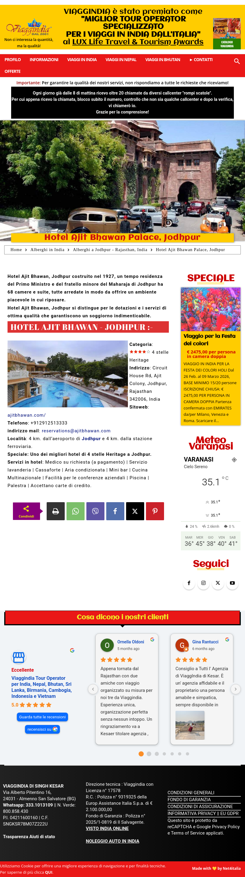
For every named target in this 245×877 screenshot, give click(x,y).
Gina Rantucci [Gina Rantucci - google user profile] (205, 641)
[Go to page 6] (187, 753)
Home (16, 249)
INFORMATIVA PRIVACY (192, 813)
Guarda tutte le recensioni (42, 716)
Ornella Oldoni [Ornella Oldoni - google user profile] (130, 641)
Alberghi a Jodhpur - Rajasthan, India (110, 249)
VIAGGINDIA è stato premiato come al (133, 27)
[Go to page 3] (164, 753)
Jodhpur (91, 438)
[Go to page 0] (141, 753)
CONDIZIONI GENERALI (191, 792)
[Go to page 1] (149, 753)
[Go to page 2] (157, 754)
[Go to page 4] (172, 753)
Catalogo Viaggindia (226, 44)
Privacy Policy (226, 826)
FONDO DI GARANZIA (189, 799)
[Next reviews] (236, 689)
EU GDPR (229, 813)
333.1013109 (39, 805)
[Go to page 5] (179, 753)
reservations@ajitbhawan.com (76, 431)
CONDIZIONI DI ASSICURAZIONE (200, 806)
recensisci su (39, 729)
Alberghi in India (47, 249)
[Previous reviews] (93, 689)
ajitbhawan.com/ (27, 415)
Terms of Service (188, 833)
